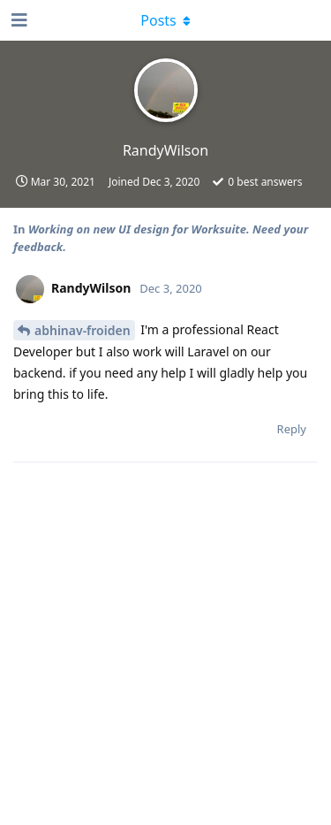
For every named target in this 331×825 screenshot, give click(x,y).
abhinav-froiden (82, 330)
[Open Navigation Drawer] (17, 20)
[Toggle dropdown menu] (166, 20)
